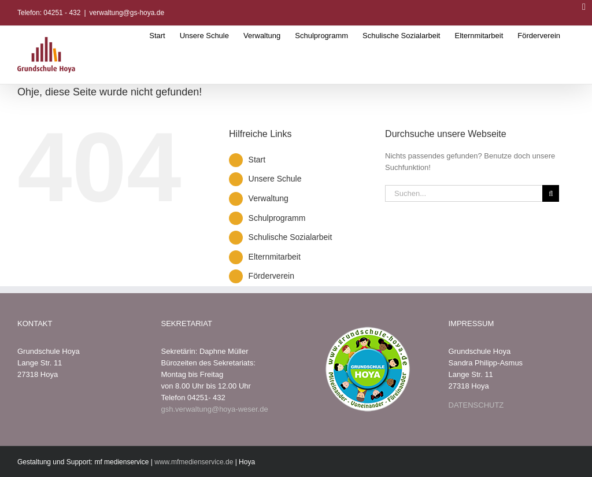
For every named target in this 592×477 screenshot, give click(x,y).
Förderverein (271, 275)
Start (257, 159)
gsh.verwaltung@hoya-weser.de (214, 409)
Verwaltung (268, 198)
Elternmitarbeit (275, 256)
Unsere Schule (275, 178)
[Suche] (550, 193)
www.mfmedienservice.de (193, 462)
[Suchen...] (463, 193)
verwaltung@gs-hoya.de (127, 13)
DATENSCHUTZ (476, 405)
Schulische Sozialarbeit (290, 237)
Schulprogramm (277, 218)
